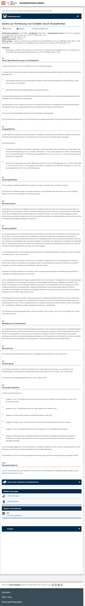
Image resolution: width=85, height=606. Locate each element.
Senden (21, 29)
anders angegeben (15, 585)
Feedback (10, 529)
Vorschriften (6, 11)
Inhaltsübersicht (13, 16)
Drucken (8, 29)
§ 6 (55, 354)
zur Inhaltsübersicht (40, 29)
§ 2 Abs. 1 (15, 399)
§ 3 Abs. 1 (15, 408)
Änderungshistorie (13, 501)
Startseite (6, 592)
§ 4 (13, 415)
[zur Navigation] (3, 3)
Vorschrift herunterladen (14, 516)
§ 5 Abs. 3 (15, 429)
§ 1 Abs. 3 (35, 378)
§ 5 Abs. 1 (38, 471)
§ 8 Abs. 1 (5, 471)
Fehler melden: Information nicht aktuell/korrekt (22, 482)
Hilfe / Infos (7, 597)
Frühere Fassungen (13, 496)
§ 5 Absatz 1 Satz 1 (58, 372)
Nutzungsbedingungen (12, 602)
